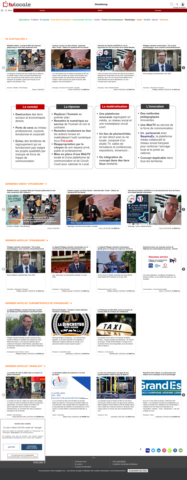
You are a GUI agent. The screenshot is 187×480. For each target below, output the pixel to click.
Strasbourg (69, 353)
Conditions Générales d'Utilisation (125, 464)
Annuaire (158, 10)
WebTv (100, 10)
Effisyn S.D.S (67, 416)
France (34, 89)
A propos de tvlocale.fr (83, 467)
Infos (119, 461)
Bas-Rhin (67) (114, 353)
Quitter (11, 447)
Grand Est (114, 416)
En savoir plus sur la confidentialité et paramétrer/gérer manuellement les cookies (22, 456)
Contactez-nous (80, 461)
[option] (25, 67)
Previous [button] (3, 67)
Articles (42, 10)
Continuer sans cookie (31, 447)
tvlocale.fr (39, 462)
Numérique (130, 19)
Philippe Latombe (158, 89)
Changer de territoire (179, 7)
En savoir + (79, 464)
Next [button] (183, 67)
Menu (10, 10)
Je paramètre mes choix (138, 471)
